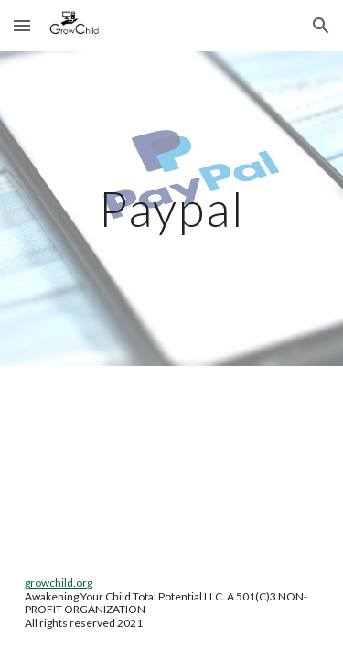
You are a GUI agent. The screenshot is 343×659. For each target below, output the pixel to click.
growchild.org (58, 582)
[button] (22, 25)
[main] (172, 208)
